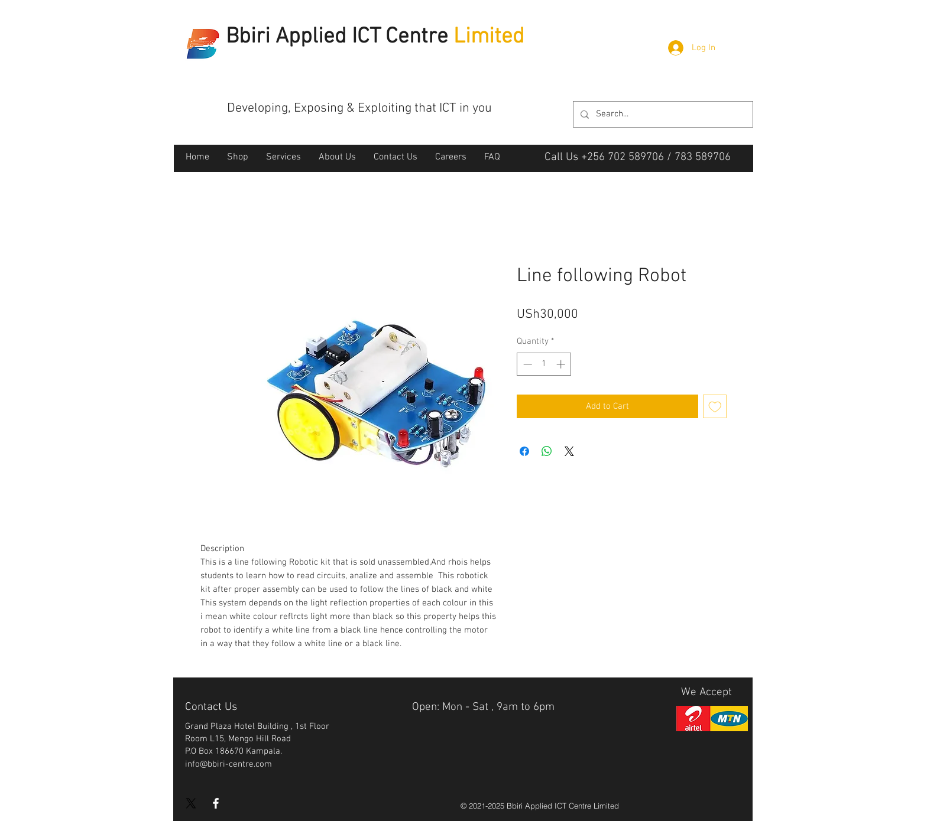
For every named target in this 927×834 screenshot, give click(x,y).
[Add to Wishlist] (715, 407)
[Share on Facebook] (524, 451)
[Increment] (562, 364)
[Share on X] (569, 451)
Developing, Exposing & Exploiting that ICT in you (359, 108)
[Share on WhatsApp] (547, 451)
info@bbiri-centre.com (228, 764)
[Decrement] (526, 364)
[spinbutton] (544, 364)
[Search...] (662, 114)
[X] (191, 803)
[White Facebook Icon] (216, 803)
